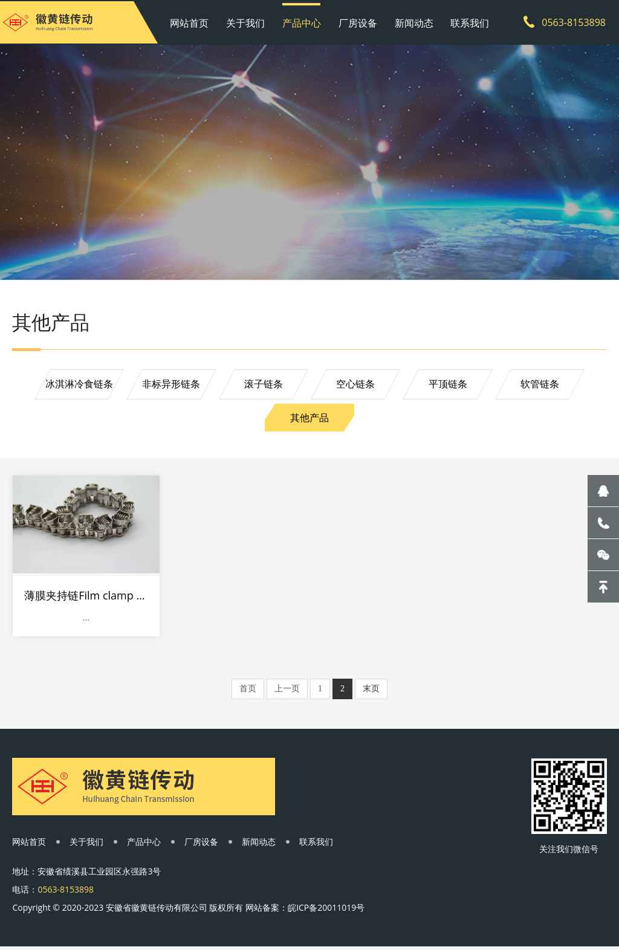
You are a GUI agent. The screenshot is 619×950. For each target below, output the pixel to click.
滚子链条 (263, 386)
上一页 (287, 688)
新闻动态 (411, 21)
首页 (247, 688)
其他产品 (309, 420)
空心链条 (356, 386)
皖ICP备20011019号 (326, 910)
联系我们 (465, 21)
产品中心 (303, 21)
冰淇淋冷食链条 (77, 386)
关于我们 (249, 21)
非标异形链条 (170, 386)
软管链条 (542, 386)
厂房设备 (358, 21)
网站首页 (196, 21)
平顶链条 (449, 386)
